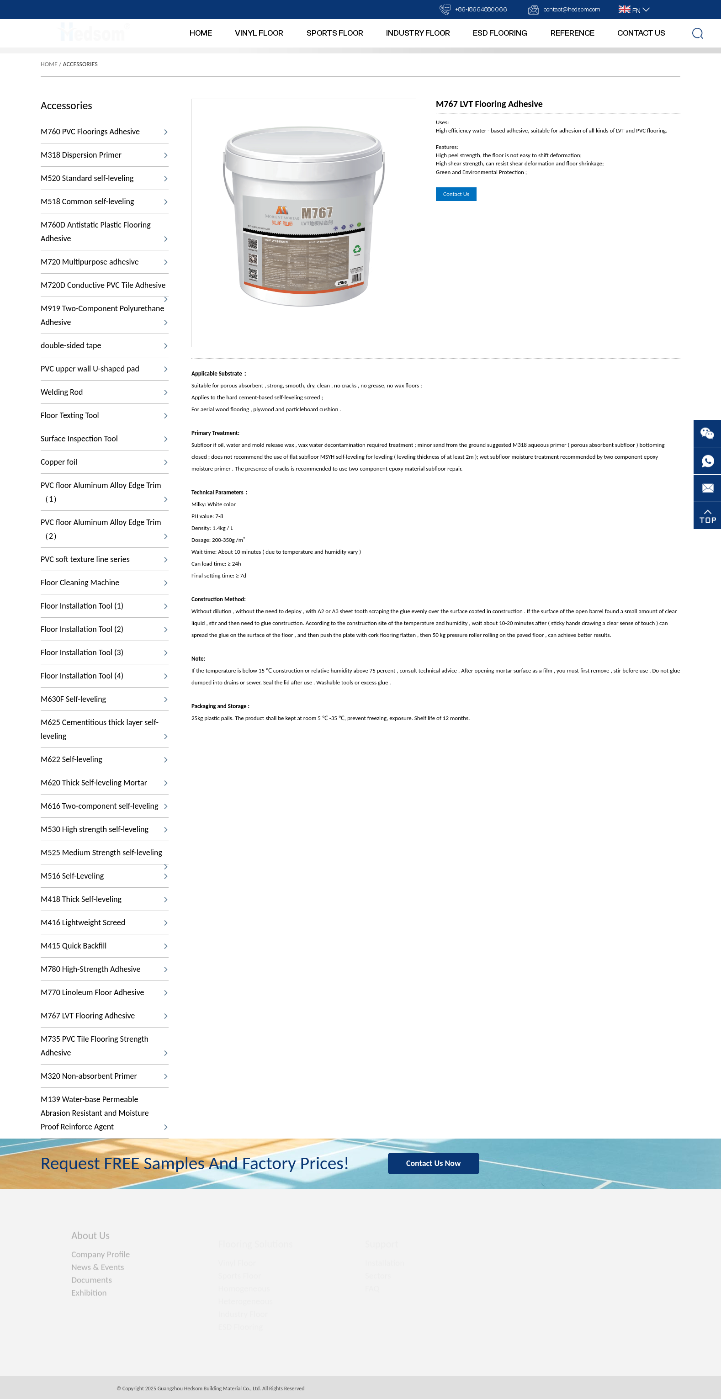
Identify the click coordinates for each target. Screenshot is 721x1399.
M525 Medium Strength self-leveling (104, 856)
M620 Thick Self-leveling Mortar (104, 783)
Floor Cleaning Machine (104, 583)
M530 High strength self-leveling (104, 829)
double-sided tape (104, 345)
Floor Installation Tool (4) (104, 676)
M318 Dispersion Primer (104, 155)
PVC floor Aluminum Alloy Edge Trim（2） (104, 529)
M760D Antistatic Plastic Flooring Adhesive (104, 232)
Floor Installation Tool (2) (104, 629)
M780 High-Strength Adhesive (104, 969)
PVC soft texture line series (104, 559)
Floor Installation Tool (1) (104, 606)
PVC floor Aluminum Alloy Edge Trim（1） (104, 492)
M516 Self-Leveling (104, 876)
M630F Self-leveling (104, 699)
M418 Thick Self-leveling (104, 899)
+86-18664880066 (481, 9)
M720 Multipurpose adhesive (104, 262)
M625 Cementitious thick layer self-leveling (104, 729)
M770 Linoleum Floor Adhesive (104, 992)
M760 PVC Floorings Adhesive (104, 132)
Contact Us (456, 194)
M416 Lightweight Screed (104, 922)
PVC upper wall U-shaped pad (104, 369)
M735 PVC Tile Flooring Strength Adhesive (104, 1046)
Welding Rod (104, 392)
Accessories (80, 64)
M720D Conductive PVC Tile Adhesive (104, 288)
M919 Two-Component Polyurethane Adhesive (104, 315)
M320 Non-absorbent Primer (104, 1076)
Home (49, 64)
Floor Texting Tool (104, 415)
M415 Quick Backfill (104, 946)
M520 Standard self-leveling (104, 178)
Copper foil (104, 462)
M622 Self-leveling (104, 759)
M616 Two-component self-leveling (104, 806)
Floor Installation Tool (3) (104, 652)
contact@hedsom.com (572, 9)
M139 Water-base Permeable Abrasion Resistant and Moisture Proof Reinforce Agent (104, 1113)
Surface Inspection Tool (104, 439)
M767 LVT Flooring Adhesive (104, 1016)
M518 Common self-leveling (104, 201)
